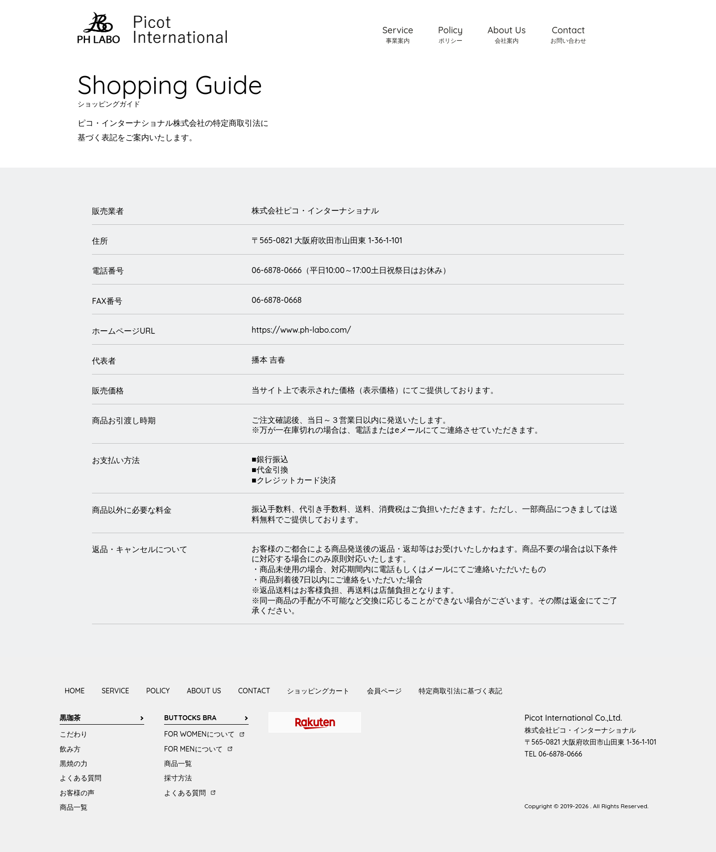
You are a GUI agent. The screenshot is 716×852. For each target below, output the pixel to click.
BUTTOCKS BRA (190, 717)
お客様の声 (77, 792)
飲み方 (70, 749)
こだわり (74, 734)
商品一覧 (74, 807)
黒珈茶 (70, 717)
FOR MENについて (193, 749)
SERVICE (115, 690)
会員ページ (384, 690)
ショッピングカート (318, 690)
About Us (506, 34)
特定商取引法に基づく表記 (460, 690)
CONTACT (254, 690)
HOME (75, 690)
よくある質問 (80, 777)
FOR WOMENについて (199, 734)
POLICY (158, 690)
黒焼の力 (74, 763)
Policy (450, 34)
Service (397, 34)
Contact (568, 34)
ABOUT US (204, 690)
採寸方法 (178, 777)
